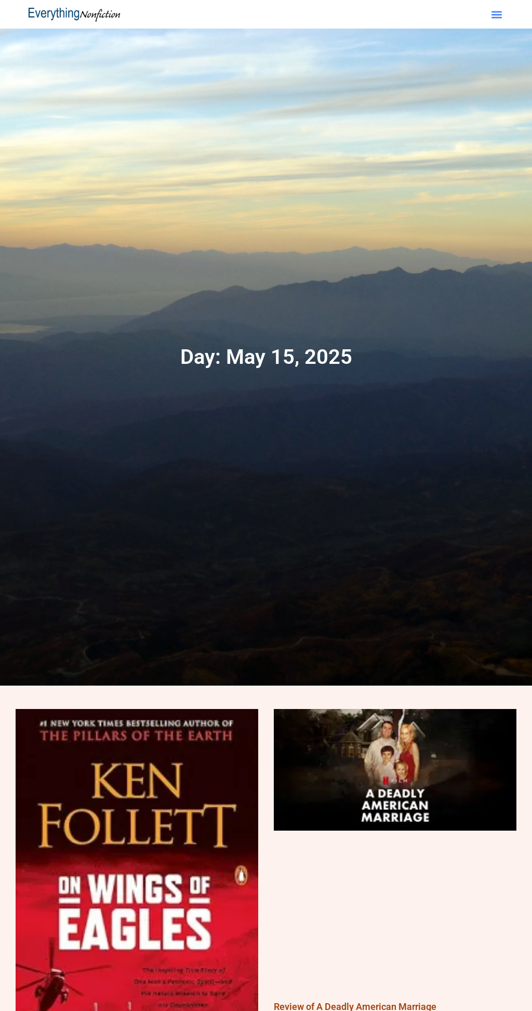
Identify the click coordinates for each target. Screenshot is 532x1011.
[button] (497, 14)
